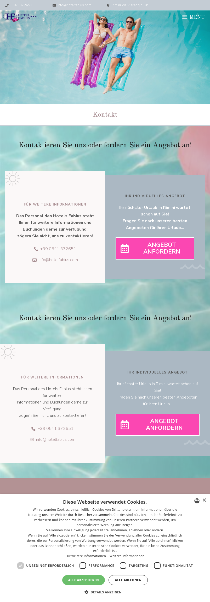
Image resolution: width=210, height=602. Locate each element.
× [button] (204, 500)
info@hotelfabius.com (74, 5)
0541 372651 (21, 5)
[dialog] (105, 548)
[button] (105, 592)
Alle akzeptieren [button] (83, 580)
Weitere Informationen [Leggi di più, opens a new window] (127, 556)
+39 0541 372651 (58, 249)
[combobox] (197, 500)
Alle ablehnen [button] (128, 580)
